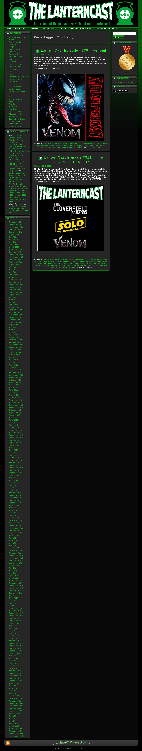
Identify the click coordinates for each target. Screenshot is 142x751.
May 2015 (13, 543)
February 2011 (15, 668)
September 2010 (16, 681)
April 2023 (13, 305)
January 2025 (15, 252)
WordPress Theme (72, 749)
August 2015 (14, 535)
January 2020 (15, 402)
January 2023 (15, 312)
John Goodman (98, 264)
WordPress (61, 749)
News (11, 101)
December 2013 (16, 586)
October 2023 (15, 290)
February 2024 (15, 280)
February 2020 (15, 400)
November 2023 (16, 287)
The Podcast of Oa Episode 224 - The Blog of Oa (17, 169)
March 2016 (14, 518)
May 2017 (13, 483)
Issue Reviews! (15, 86)
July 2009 (13, 716)
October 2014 (15, 561)
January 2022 (15, 342)
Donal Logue (41, 264)
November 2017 (16, 468)
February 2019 (15, 430)
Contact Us (65, 742)
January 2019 (15, 433)
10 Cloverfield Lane (98, 260)
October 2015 (15, 530)
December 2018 (16, 435)
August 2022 (14, 325)
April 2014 (13, 576)
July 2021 (13, 357)
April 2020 (13, 395)
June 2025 (13, 240)
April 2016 (13, 515)
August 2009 (14, 713)
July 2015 (13, 538)
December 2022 (16, 315)
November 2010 (16, 676)
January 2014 (15, 583)
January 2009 (15, 731)
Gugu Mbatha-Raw (83, 264)
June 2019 (13, 420)
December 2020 (16, 375)
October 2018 (15, 440)
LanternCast (14, 89)
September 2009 (16, 711)
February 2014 (15, 580)
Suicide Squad (59, 147)
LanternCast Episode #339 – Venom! (73, 50)
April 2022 (13, 335)
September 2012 (16, 621)
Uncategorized (15, 124)
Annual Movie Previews (15, 43)
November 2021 (16, 347)
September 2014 (16, 563)
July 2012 (13, 626)
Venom (81, 147)
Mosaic (12, 96)
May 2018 (13, 453)
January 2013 (15, 611)
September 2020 (16, 382)
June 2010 (13, 688)
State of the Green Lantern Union (17, 120)
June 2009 (13, 718)
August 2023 (14, 295)
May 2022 (13, 332)
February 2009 (15, 728)
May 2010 (13, 691)
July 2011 (13, 656)
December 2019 (16, 405)
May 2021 (13, 362)
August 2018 (14, 445)
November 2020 (16, 377)
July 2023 (13, 297)
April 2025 (13, 244)
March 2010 (14, 696)
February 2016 (15, 520)
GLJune (12, 74)
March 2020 (14, 398)
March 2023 (14, 307)
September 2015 (16, 533)
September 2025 (16, 232)
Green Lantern (55, 146)
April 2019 (13, 425)
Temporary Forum (79, 742)
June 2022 (13, 330)
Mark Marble (46, 147)
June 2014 (13, 570)
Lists (11, 94)
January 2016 (15, 523)
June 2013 (13, 598)
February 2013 (15, 608)
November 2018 (16, 438)
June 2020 (13, 390)
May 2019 (13, 423)
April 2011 (13, 663)
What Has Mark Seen (18, 126)
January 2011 (15, 671)
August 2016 (14, 505)
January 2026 (15, 222)
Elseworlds (14, 62)
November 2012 (16, 616)
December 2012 (16, 613)
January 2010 (15, 701)
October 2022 (15, 320)
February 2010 (15, 698)
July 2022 (13, 327)
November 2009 (16, 706)
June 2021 (13, 360)
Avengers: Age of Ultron (45, 262)
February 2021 (15, 370)
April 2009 (13, 723)
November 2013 (16, 588)
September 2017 (16, 473)
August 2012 (14, 623)
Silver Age (13, 116)
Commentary (14, 49)
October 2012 (15, 618)
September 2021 (16, 352)
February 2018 (15, 460)
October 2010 (15, 678)
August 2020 (14, 385)
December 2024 (16, 255)
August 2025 (14, 235)
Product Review (16, 111)
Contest (12, 52)
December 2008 (16, 734)
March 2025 (14, 247)
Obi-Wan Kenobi (80, 265)
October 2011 (15, 648)
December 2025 (16, 224)
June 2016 (13, 510)
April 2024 (13, 275)
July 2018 (13, 448)
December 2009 (16, 703)
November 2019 (16, 407)
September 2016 (16, 503)
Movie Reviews (15, 99)
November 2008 (16, 736)
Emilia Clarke (54, 264)
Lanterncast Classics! (18, 91)
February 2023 (15, 310)
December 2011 (16, 643)
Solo (90, 265)
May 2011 (13, 661)
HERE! (59, 69)
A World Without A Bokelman (17, 38)
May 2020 (13, 392)
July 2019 (13, 417)
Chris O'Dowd (78, 262)
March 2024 (14, 277)
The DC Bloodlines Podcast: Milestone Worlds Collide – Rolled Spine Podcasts (19, 148)
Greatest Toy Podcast (18, 77)
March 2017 (14, 488)
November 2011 (16, 646)
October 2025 (15, 229)
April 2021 (13, 365)
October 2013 (15, 591)
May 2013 (13, 601)
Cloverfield (90, 262)
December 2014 (16, 555)
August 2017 (14, 475)
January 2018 (15, 463)
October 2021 (15, 350)
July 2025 (13, 237)
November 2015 (16, 528)
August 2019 (14, 415)
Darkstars (13, 59)
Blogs (11, 47)
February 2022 (15, 340)
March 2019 (14, 428)
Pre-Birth (13, 109)
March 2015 (14, 548)
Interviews (13, 84)
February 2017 (15, 490)
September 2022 (16, 322)
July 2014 (13, 568)
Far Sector (13, 69)
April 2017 (13, 485)
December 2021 (16, 345)
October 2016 (15, 500)
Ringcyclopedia (16, 114)
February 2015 (15, 550)
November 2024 (16, 257)
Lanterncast (100, 146)
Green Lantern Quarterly (15, 80)
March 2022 (14, 337)
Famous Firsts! (15, 67)
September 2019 (16, 413)
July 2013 (13, 596)
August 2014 (14, 565)
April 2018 (13, 455)
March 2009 (14, 726)
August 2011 (14, 653)
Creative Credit (16, 57)
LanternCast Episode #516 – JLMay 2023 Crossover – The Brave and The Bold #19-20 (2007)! (18, 158)
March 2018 (14, 458)
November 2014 (16, 558)
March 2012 (14, 636)
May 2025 (13, 242)
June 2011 (13, 658)
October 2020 (15, 380)
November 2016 (16, 498)
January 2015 (15, 553)
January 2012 (15, 641)
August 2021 (14, 355)
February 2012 (15, 638)
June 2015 (13, 540)
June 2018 (13, 450)
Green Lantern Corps (72, 146)
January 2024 (15, 282)
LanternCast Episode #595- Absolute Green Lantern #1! (18, 139)
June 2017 (13, 480)
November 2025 (16, 227)
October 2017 (15, 470)
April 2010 (13, 693)
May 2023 (13, 302)
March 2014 (14, 578)
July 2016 (13, 508)
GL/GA (12, 72)
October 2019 (15, 410)
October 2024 (15, 260)
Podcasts (13, 106)
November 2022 (16, 317)
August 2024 (14, 265)
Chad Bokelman (100, 144)
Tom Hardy (72, 147)
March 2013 (14, 606)
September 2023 (16, 292)
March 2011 (14, 666)
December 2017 (16, 465)
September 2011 (16, 651)
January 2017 (15, 493)
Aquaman (88, 144)
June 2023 (13, 300)
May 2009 (13, 721)
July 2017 (13, 478)
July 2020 (13, 387)
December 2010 (16, 673)
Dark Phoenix (42, 146)
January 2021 (15, 372)
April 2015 (13, 545)
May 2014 (13, 573)
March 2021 (14, 367)
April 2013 (13, 603)
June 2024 (13, 270)
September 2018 (16, 443)
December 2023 (16, 285)
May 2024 (13, 272)
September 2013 (16, 593)
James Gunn (88, 146)
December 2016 (16, 495)
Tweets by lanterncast (123, 82)
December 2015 (16, 525)
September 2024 (16, 262)
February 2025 (15, 250)
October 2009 (15, 708)
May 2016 (13, 513)
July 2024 (13, 267)
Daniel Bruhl (101, 262)
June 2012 (13, 628)
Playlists (13, 104)
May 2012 (13, 631)
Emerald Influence (17, 64)
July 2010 (13, 686)
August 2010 (14, 683)
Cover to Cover (15, 54)
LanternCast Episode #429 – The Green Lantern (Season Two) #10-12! (19, 209)
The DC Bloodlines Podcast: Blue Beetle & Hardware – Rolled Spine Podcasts (18, 187)
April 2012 (13, 633)
